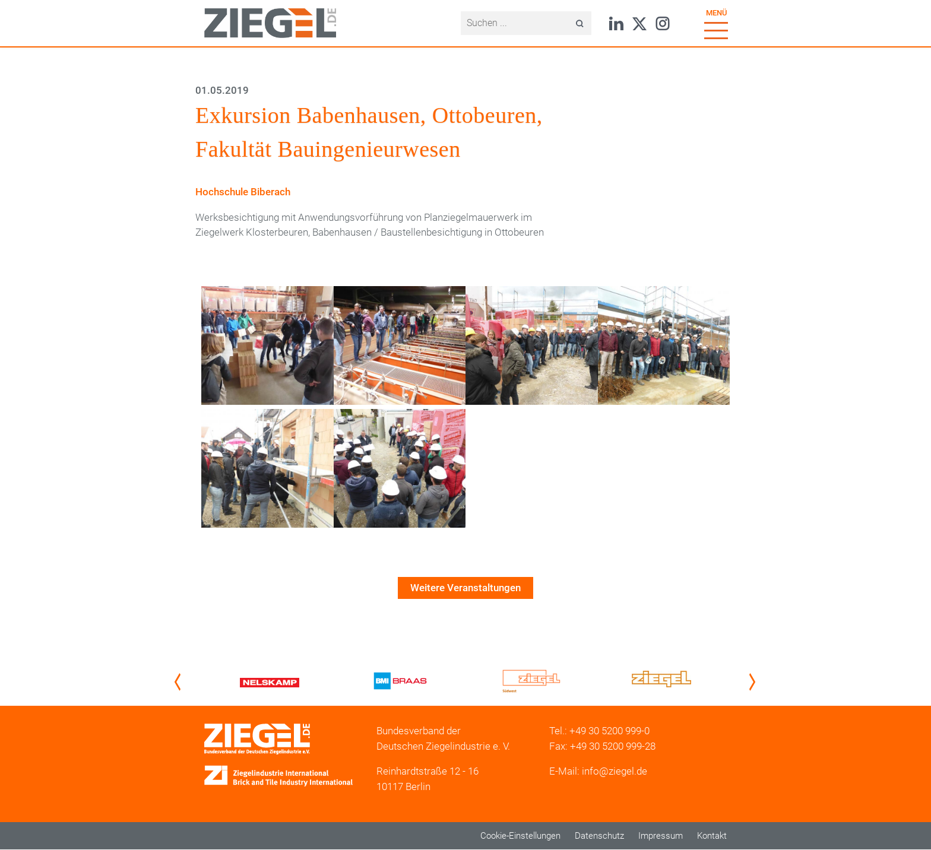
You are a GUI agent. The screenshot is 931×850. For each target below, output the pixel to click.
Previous (180, 682)
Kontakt (712, 835)
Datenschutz (599, 835)
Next (754, 682)
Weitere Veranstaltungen (465, 588)
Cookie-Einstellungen (520, 835)
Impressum (660, 835)
